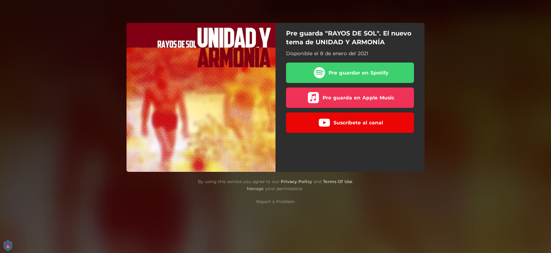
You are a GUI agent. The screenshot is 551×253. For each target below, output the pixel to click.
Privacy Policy (296, 181)
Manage (255, 188)
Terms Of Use (337, 181)
